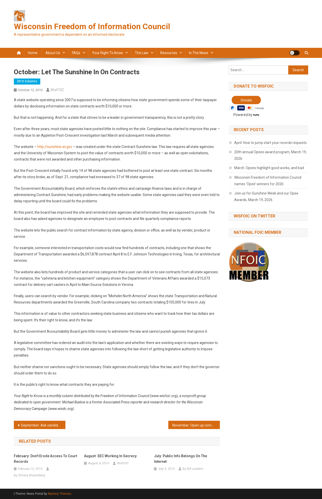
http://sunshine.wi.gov (54, 147)
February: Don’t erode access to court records (45, 459)
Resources (168, 53)
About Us (53, 53)
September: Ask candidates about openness (43, 425)
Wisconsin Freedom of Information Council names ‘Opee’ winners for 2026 (267, 180)
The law (141, 53)
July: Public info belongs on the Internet (180, 459)
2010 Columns (27, 81)
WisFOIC (57, 90)
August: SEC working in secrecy (110, 456)
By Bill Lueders (193, 469)
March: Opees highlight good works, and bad (269, 168)
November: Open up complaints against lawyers (196, 425)
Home (32, 53)
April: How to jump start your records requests (270, 143)
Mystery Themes (59, 493)
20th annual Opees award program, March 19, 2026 (270, 155)
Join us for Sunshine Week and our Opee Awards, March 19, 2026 (266, 196)
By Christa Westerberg (29, 475)
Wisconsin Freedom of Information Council (92, 26)
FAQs (76, 53)
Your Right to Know (107, 53)
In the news (198, 53)
